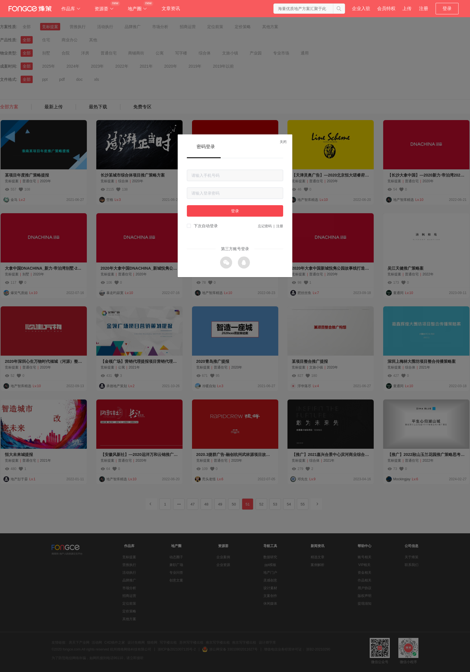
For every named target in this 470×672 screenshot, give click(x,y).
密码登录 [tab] (206, 146)
